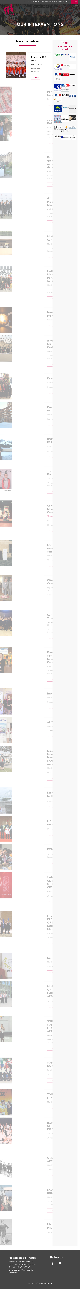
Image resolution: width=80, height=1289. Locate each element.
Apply (74, 2)
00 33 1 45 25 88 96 (21, 1267)
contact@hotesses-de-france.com (55, 2)
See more (35, 78)
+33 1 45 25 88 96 (31, 2)
